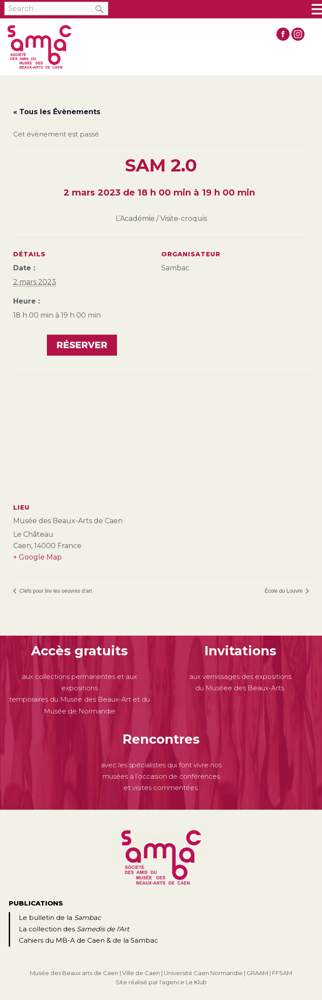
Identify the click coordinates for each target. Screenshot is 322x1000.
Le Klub (196, 982)
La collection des (74, 929)
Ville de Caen (141, 972)
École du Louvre (284, 591)
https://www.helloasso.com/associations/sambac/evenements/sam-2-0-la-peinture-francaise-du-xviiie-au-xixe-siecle (82, 346)
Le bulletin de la (60, 917)
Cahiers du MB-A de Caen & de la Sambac (88, 940)
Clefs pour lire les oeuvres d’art (55, 591)
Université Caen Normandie (203, 972)
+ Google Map (37, 557)
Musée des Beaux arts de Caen (74, 972)
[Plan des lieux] (161, 437)
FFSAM (282, 972)
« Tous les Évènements (56, 112)
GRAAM (257, 972)
